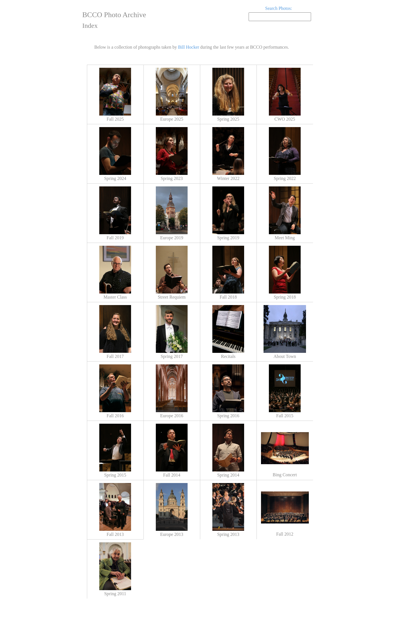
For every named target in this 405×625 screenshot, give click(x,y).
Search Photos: (278, 8)
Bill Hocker (188, 47)
